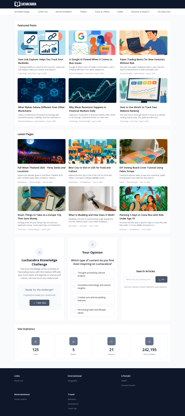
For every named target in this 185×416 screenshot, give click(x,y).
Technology (164, 12)
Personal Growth (126, 73)
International (22, 12)
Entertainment (64, 12)
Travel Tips (22, 229)
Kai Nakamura (85, 182)
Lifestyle (43, 12)
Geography (72, 381)
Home (120, 12)
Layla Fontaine (139, 73)
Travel (83, 12)
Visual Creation (20, 399)
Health (124, 381)
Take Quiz (39, 302)
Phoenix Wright (84, 121)
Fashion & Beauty (140, 12)
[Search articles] (161, 279)
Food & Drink (102, 12)
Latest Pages (26, 134)
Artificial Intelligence (76, 73)
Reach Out (18, 381)
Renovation (73, 226)
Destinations (22, 182)
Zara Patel (32, 73)
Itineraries (123, 229)
